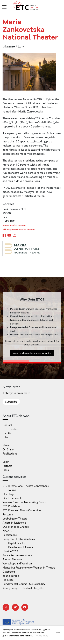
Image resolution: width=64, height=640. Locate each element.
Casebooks (9, 572)
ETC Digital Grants (14, 543)
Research (8, 514)
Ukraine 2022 (10, 551)
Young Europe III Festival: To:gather (24, 588)
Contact (7, 425)
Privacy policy (42, 635)
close (58, 632)
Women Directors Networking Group (24, 502)
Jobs (5, 437)
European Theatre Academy (19, 539)
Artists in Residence (14, 523)
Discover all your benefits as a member (32, 356)
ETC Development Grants (18, 547)
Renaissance (10, 535)
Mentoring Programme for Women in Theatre (29, 568)
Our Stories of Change (16, 527)
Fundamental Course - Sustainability (24, 584)
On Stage (8, 449)
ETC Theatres (10, 429)
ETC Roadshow (11, 506)
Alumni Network (12, 559)
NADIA (7, 531)
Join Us (7, 433)
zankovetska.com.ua (14, 226)
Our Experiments (13, 498)
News (6, 445)
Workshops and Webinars (17, 563)
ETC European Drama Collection (22, 510)
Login (6, 462)
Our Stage (8, 494)
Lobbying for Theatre (15, 519)
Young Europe (11, 576)
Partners (7, 466)
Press (6, 470)
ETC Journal (10, 490)
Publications (10, 454)
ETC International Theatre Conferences (26, 486)
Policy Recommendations (17, 555)
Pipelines (8, 580)
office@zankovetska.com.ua (19, 230)
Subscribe (11, 402)
